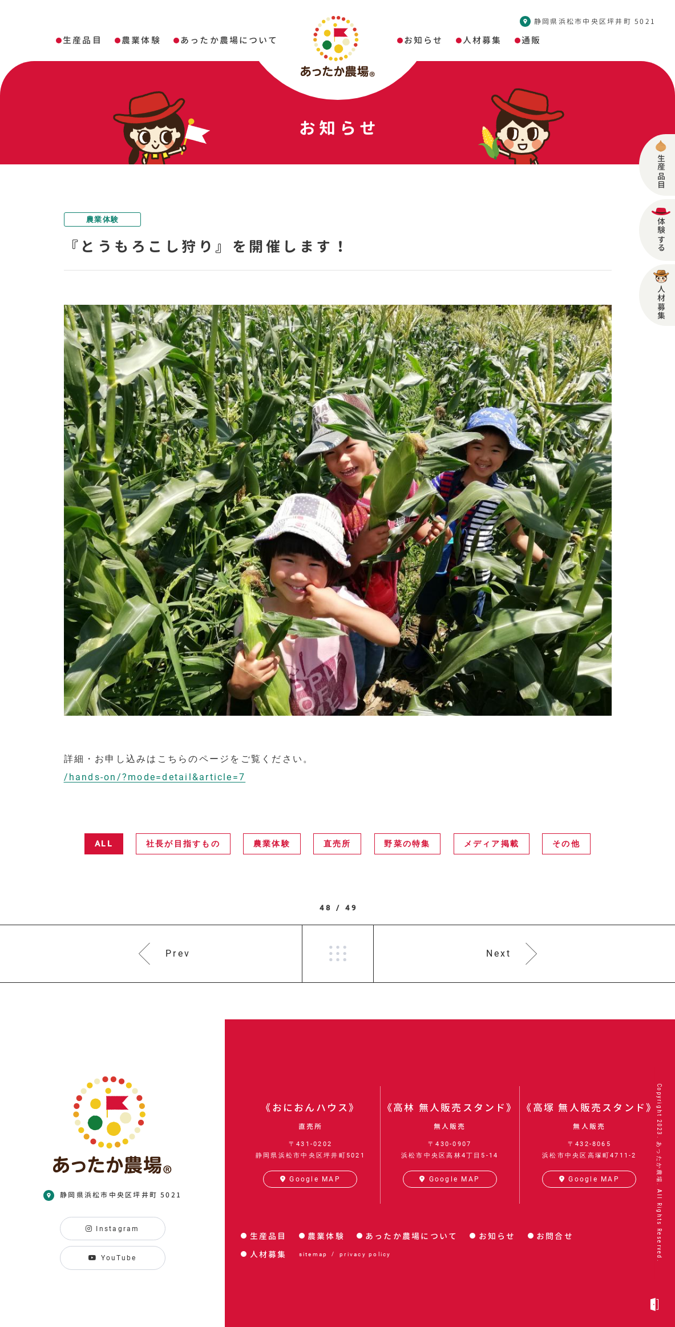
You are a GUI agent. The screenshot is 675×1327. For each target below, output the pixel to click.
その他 (566, 843)
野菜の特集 (407, 843)
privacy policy (365, 1254)
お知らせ (497, 1236)
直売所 (337, 843)
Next (499, 953)
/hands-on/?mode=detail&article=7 (155, 777)
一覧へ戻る (338, 953)
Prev (178, 953)
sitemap (313, 1254)
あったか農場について (411, 1236)
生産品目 (268, 1236)
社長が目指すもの (183, 843)
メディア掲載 (491, 843)
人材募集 (268, 1254)
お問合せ (554, 1236)
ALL (104, 843)
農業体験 (102, 219)
